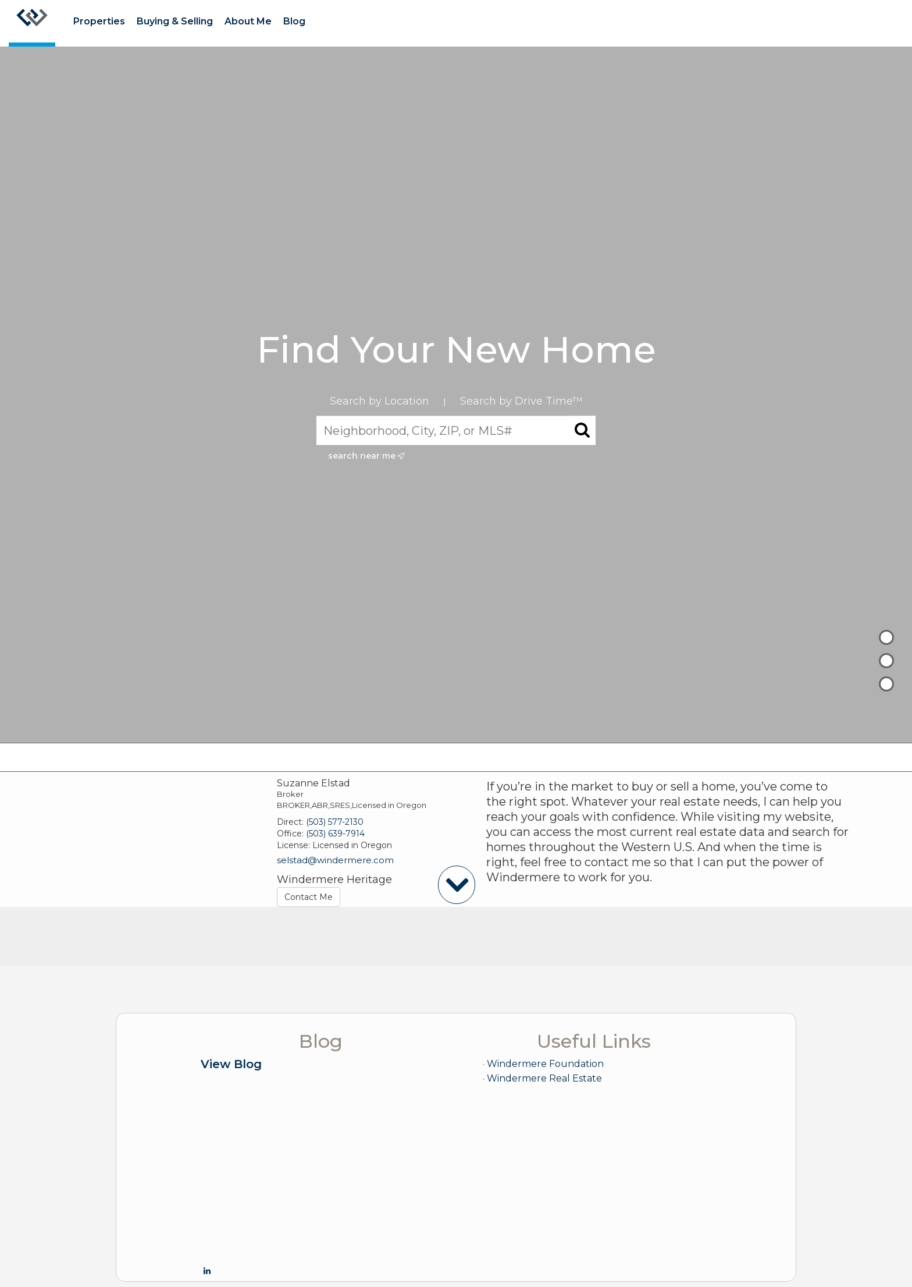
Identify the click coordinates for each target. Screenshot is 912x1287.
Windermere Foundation (545, 1063)
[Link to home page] (32, 23)
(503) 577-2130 (335, 822)
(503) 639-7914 (335, 833)
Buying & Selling (175, 21)
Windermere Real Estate (544, 1078)
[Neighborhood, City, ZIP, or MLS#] (456, 430)
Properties (99, 21)
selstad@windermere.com (335, 860)
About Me (248, 21)
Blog (294, 21)
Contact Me (308, 897)
